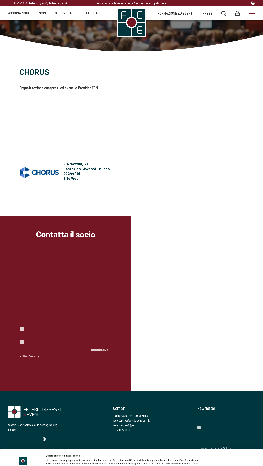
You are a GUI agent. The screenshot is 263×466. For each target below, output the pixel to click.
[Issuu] (253, 3)
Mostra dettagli (53, 459)
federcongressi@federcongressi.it (49, 3)
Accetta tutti (233, 441)
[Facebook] (220, 3)
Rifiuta (233, 458)
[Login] (237, 13)
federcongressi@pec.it (125, 425)
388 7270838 (17, 3)
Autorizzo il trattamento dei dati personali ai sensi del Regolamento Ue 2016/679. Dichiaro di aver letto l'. (64, 350)
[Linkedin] (240, 3)
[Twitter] (227, 3)
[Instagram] (233, 3)
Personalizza (233, 449)
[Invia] (249, 418)
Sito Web (70, 178)
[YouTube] (247, 3)
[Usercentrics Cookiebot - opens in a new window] (23, 459)
